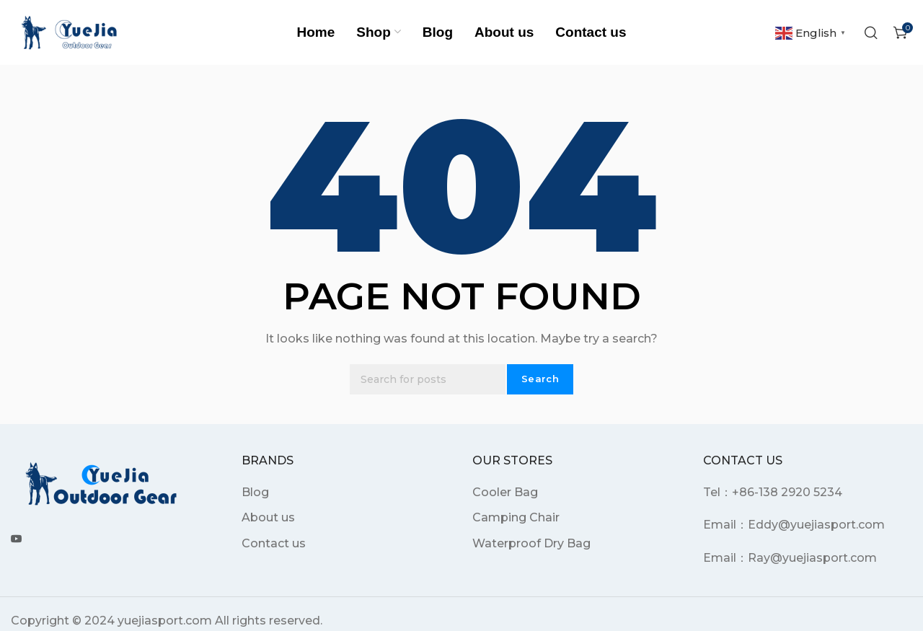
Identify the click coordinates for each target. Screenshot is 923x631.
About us (268, 517)
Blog (255, 492)
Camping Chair (516, 517)
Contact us (274, 543)
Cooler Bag (505, 492)
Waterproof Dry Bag (531, 543)
